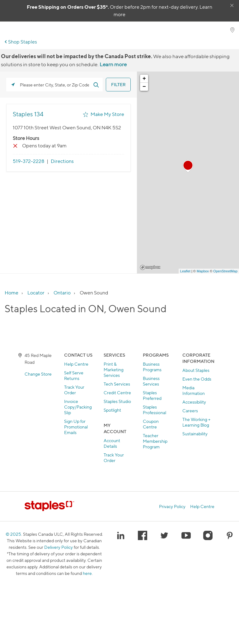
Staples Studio (117, 401)
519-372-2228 (28, 161)
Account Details (112, 443)
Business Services (151, 381)
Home (11, 293)
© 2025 (13, 534)
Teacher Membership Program (155, 441)
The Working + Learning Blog (196, 422)
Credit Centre (117, 392)
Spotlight (112, 410)
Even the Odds (196, 379)
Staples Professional (154, 409)
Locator (36, 293)
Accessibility (194, 402)
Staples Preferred (152, 395)
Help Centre (76, 364)
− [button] (144, 86)
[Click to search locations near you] (13, 84)
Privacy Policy (172, 506)
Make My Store (107, 114)
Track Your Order (74, 389)
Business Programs (152, 366)
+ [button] (144, 78)
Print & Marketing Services (114, 369)
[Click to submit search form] (96, 84)
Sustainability (195, 433)
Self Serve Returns (73, 375)
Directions (62, 161)
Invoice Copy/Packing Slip (78, 407)
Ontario (62, 293)
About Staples (195, 370)
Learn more (113, 64)
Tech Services (117, 383)
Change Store (38, 374)
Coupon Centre (151, 424)
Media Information (193, 390)
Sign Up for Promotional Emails (76, 427)
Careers (190, 410)
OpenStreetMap (225, 271)
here (87, 573)
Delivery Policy (58, 547)
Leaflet (185, 271)
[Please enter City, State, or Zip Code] (54, 84)
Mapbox (150, 267)
